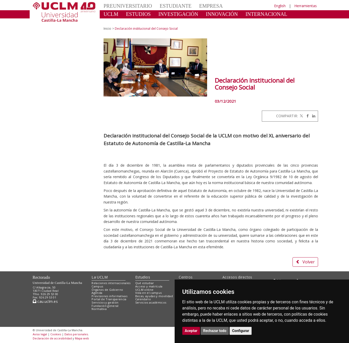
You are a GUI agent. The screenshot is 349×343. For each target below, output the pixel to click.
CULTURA (115, 22)
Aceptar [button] (191, 331)
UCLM (111, 14)
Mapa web (82, 338)
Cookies (55, 334)
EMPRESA (211, 6)
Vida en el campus (148, 293)
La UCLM (100, 277)
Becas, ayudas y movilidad (154, 296)
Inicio (107, 28)
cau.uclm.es (45, 301)
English (280, 5)
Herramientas (305, 5)
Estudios (142, 277)
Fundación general (105, 306)
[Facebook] (306, 115)
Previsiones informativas (109, 296)
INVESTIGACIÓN (178, 14)
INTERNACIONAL (266, 14)
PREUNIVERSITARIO (128, 6)
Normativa (99, 309)
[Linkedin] (312, 115)
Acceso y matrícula (149, 286)
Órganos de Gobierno (107, 290)
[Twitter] (301, 115)
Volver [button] (305, 262)
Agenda (97, 293)
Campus (97, 286)
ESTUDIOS (138, 14)
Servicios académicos (150, 302)
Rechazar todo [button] (215, 331)
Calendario (143, 299)
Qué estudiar (144, 283)
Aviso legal (40, 334)
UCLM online (144, 290)
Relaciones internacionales (111, 283)
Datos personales (76, 334)
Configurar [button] (240, 331)
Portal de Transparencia (109, 299)
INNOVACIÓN (222, 14)
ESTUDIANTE (176, 6)
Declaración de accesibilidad (52, 338)
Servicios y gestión (105, 302)
